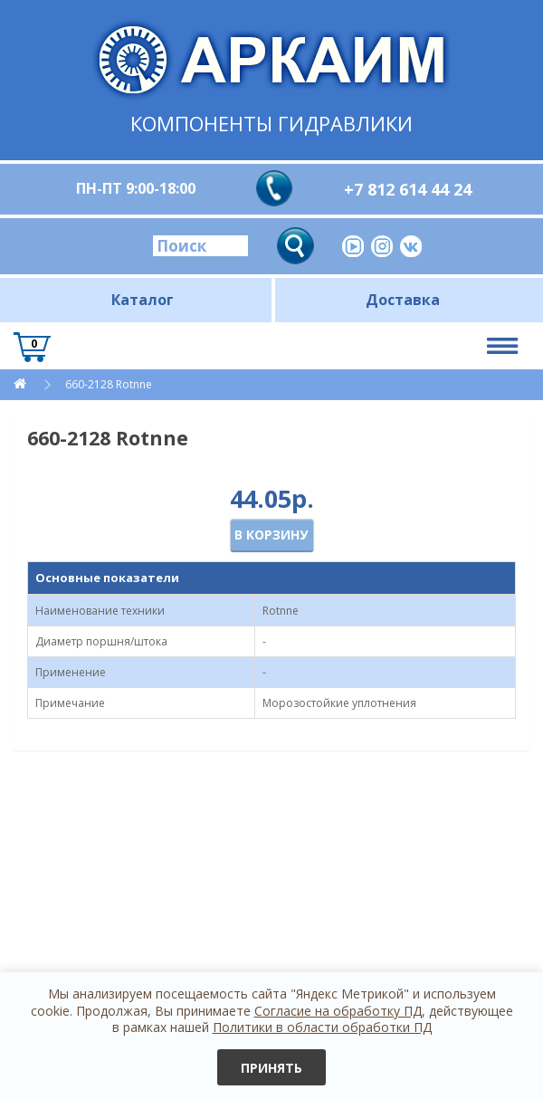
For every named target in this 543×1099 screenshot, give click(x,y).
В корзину (271, 534)
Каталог (142, 300)
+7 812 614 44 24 (408, 189)
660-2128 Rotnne (108, 384)
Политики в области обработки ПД (322, 1027)
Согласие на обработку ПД (338, 1010)
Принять (271, 1067)
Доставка (403, 300)
